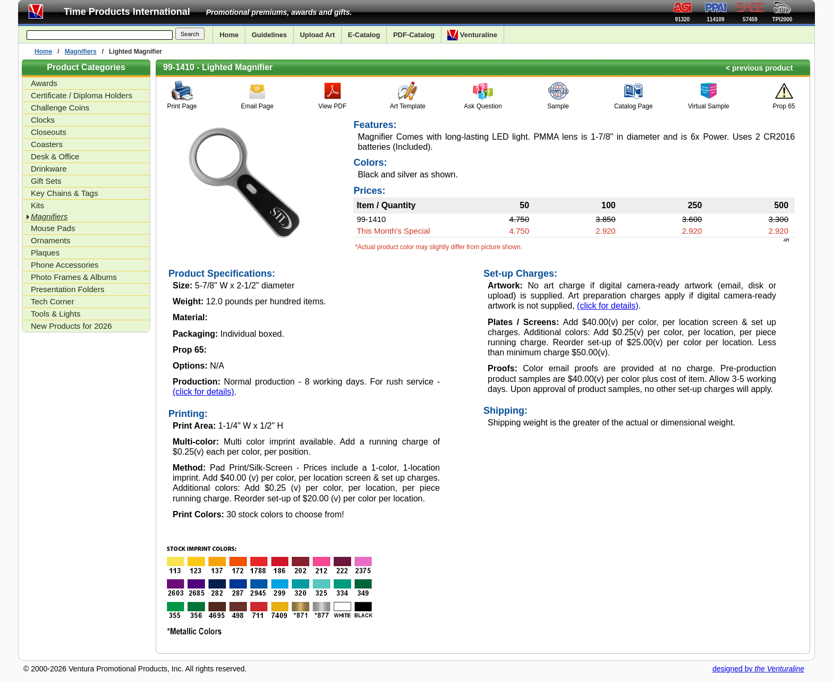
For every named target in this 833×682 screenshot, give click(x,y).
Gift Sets (46, 180)
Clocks (43, 119)
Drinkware (49, 168)
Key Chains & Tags (64, 193)
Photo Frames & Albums (74, 277)
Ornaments (50, 240)
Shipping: (505, 410)
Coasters (47, 144)
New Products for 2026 (71, 325)
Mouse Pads (53, 228)
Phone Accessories (65, 264)
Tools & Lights (55, 313)
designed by (758, 668)
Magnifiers (81, 51)
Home (229, 35)
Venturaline (472, 35)
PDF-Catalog (414, 35)
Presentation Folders (67, 289)
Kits (37, 205)
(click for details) (203, 391)
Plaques (45, 252)
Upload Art (317, 35)
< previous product (759, 68)
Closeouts (48, 132)
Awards (44, 83)
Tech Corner (52, 301)
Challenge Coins (60, 107)
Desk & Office (55, 156)
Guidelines (269, 35)
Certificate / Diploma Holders (81, 95)
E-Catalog (364, 35)
